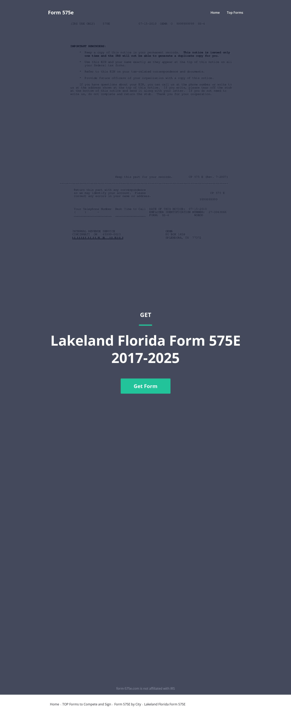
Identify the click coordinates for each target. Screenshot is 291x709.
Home (215, 12)
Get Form (146, 386)
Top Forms (235, 12)
